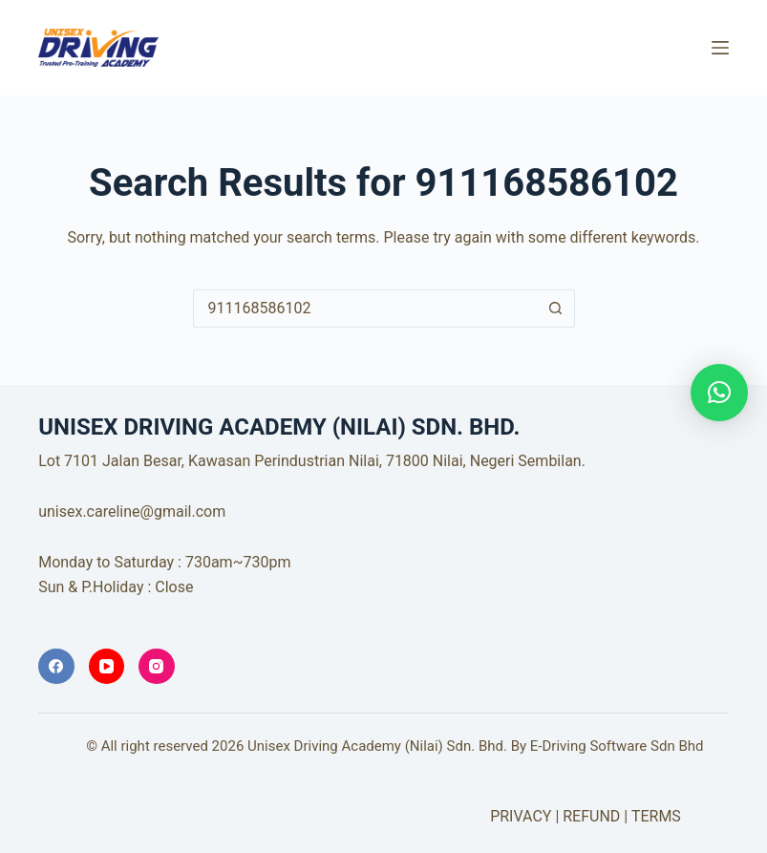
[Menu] (720, 47)
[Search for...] (365, 308)
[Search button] (556, 308)
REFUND (591, 816)
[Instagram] (156, 667)
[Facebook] (56, 667)
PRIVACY (520, 816)
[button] (719, 392)
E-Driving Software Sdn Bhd (617, 746)
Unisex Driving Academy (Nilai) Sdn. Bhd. (377, 746)
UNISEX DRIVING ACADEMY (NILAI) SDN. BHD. (423, 36)
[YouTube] (107, 667)
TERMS (656, 816)
